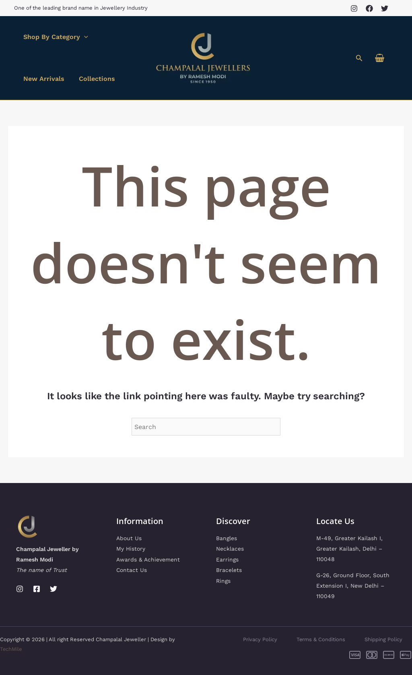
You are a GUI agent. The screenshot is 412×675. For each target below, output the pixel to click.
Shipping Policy (383, 639)
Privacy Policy (260, 639)
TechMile (11, 649)
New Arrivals (43, 79)
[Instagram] (354, 8)
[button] (359, 58)
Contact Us (131, 569)
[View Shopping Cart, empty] (379, 58)
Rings (223, 580)
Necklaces (230, 548)
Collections (94, 79)
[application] (83, 37)
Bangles (226, 538)
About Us (129, 538)
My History (130, 548)
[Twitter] (384, 8)
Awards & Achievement (148, 559)
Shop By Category (55, 37)
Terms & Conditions (320, 639)
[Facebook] (369, 8)
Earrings (227, 559)
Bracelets (229, 569)
